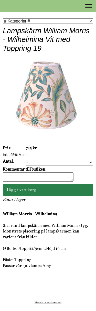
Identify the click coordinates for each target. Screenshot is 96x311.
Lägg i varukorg (21, 191)
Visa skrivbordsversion (48, 304)
